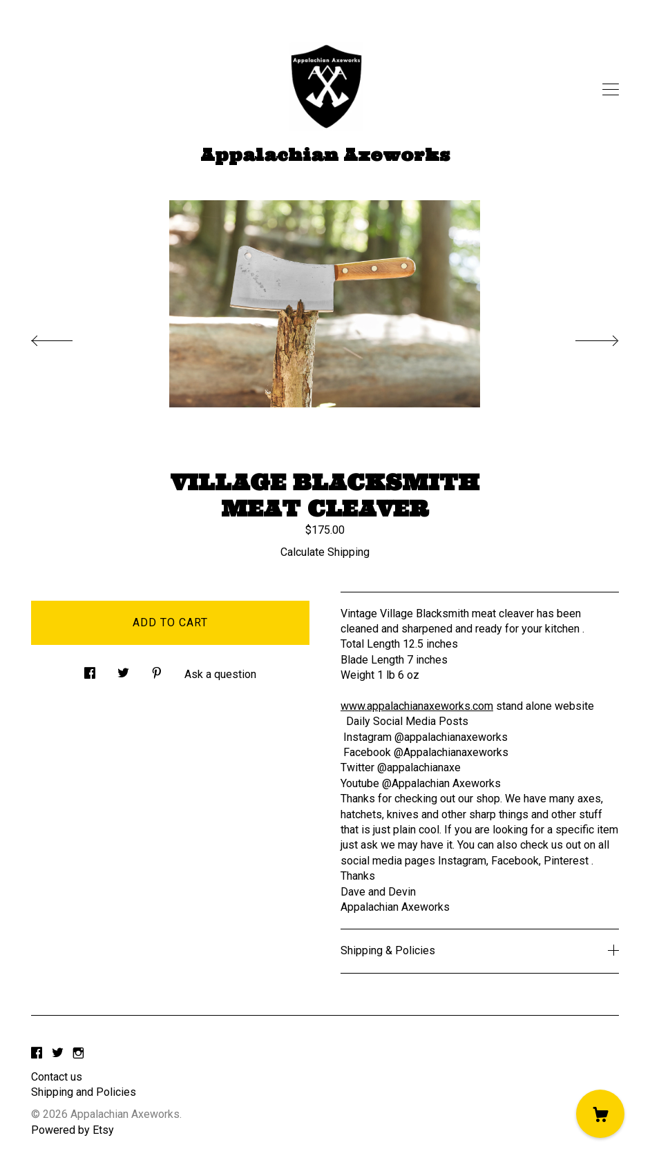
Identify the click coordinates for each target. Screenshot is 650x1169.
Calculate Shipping (325, 552)
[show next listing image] (584, 336)
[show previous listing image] (65, 336)
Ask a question (220, 674)
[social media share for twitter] (123, 670)
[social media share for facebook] (89, 670)
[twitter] (58, 1054)
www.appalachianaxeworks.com (417, 706)
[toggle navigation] (610, 90)
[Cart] (600, 1114)
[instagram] (78, 1054)
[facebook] (36, 1054)
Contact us (56, 1076)
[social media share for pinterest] (156, 670)
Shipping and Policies (83, 1092)
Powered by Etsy (72, 1130)
